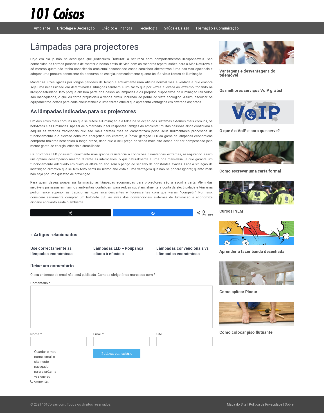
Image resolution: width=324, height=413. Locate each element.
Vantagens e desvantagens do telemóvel (247, 73)
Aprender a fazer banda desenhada (251, 251)
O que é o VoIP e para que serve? (249, 130)
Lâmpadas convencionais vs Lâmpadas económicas (182, 251)
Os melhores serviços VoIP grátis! (250, 90)
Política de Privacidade (265, 404)
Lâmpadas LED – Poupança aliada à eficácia (118, 251)
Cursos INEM (231, 211)
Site (159, 334)
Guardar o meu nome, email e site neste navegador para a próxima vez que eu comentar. (45, 367)
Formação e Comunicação (217, 28)
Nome (36, 334)
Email (98, 334)
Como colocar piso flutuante (245, 332)
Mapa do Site (236, 404)
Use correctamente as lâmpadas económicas (51, 251)
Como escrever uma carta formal (250, 171)
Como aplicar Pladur (238, 291)
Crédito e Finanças (116, 28)
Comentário (40, 283)
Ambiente (42, 28)
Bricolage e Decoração (76, 28)
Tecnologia (148, 28)
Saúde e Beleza (176, 28)
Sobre (289, 404)
